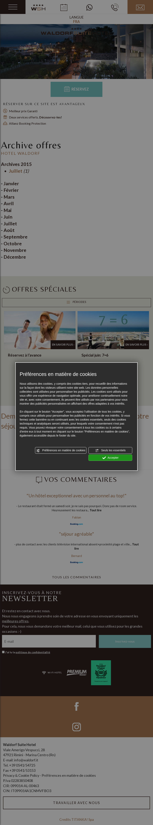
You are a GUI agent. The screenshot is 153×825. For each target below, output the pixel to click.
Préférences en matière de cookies (60, 450)
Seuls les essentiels (110, 450)
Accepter (110, 457)
